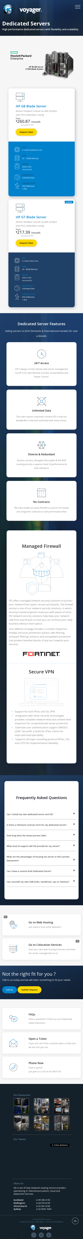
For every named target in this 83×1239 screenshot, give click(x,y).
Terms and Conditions (55, 1222)
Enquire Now (26, 132)
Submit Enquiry (29, 989)
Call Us (9, 989)
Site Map (39, 1222)
